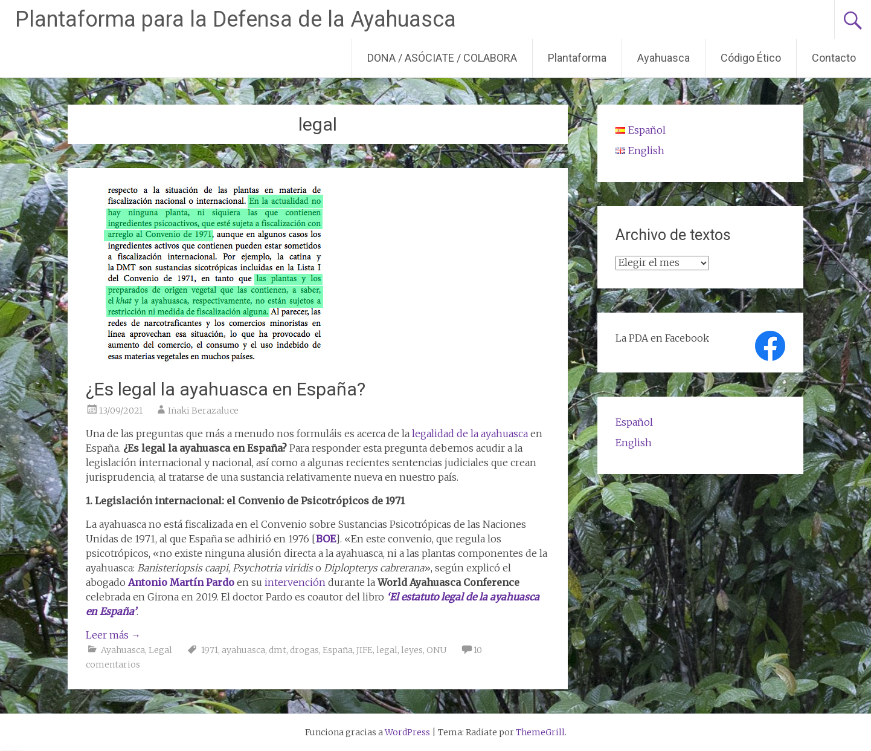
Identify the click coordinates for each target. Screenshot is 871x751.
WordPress (407, 732)
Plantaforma (577, 57)
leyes (412, 650)
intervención (295, 582)
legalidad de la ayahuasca (470, 434)
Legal (160, 650)
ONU (436, 650)
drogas (304, 650)
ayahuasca (243, 650)
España (338, 650)
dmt (277, 650)
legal (386, 650)
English (633, 443)
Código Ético (751, 57)
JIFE (364, 650)
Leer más (113, 635)
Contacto (834, 57)
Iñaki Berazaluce (203, 410)
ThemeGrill (540, 732)
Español (634, 422)
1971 (209, 650)
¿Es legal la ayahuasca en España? (225, 389)
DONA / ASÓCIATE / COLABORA (442, 57)
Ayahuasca (663, 57)
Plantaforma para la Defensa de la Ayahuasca (235, 19)
